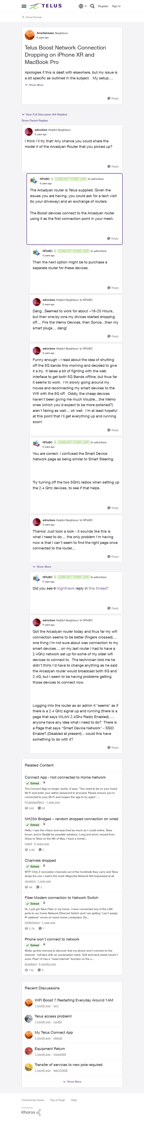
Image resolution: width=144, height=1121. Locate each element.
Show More (34, 84)
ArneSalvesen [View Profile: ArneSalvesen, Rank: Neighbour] (45, 33)
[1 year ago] (52, 802)
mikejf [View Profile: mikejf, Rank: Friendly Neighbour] (28, 843)
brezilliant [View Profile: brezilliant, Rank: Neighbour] (31, 964)
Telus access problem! (53, 1016)
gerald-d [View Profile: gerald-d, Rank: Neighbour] (30, 881)
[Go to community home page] (46, 6)
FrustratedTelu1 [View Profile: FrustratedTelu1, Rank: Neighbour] (34, 802)
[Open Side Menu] (24, 6)
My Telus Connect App (54, 1032)
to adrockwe (96, 178)
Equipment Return (50, 1048)
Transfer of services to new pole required (68, 1064)
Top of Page (57, 1100)
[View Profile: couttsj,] (29, 1019)
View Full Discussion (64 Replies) (44, 114)
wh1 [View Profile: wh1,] (56, 1005)
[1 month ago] (43, 1005)
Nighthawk (66, 588)
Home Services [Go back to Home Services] (32, 17)
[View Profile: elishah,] (29, 1035)
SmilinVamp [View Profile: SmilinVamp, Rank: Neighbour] (32, 922)
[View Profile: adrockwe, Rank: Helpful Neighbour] (29, 132)
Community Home (33, 1100)
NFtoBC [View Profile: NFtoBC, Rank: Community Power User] (45, 178)
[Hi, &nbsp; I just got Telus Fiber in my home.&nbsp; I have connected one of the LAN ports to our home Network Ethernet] (72, 913)
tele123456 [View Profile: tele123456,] (60, 1070)
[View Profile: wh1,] (29, 1003)
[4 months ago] (46, 964)
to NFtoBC (86, 299)
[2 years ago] (41, 844)
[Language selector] (83, 6)
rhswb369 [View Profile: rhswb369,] (59, 1054)
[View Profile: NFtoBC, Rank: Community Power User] (34, 181)
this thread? (99, 588)
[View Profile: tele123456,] (29, 1067)
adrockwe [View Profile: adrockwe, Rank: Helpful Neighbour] (41, 129)
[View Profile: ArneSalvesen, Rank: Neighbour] (30, 35)
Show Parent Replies (35, 120)
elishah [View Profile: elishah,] (57, 1038)
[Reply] (113, 98)
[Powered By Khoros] (72, 1111)
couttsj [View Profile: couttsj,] (57, 1021)
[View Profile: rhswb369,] (29, 1051)
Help (74, 1100)
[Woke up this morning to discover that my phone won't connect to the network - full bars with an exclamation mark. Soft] (72, 954)
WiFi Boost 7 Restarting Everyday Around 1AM (74, 1000)
